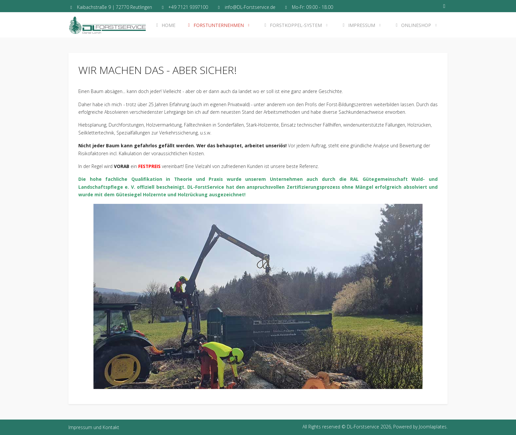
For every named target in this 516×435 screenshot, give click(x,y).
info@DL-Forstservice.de (250, 7)
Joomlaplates (433, 426)
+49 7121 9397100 (188, 7)
